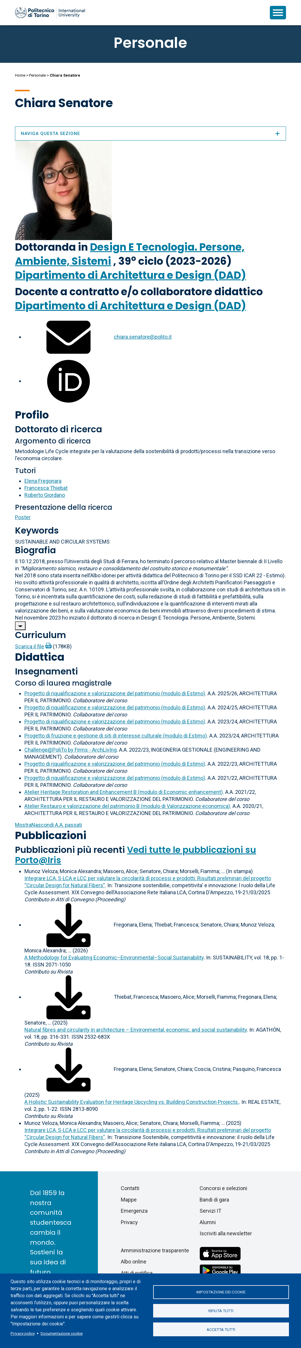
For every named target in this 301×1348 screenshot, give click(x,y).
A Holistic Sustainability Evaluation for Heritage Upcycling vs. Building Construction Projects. (131, 1102)
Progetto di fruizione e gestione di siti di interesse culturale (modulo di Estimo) (115, 736)
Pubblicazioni (50, 835)
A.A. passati (48, 825)
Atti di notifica (137, 1273)
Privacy (129, 1222)
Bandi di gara (214, 1200)
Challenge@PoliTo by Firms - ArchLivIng (70, 750)
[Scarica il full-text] (68, 925)
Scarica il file (29, 646)
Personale (37, 75)
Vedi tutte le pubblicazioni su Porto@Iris (135, 855)
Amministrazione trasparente (155, 1250)
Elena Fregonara (42, 481)
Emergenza (134, 1211)
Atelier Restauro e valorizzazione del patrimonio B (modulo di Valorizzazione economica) (127, 806)
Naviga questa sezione (150, 133)
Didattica (39, 657)
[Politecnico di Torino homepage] (50, 12)
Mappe (129, 1200)
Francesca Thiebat (46, 488)
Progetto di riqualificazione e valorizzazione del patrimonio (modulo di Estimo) (114, 693)
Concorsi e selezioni (223, 1188)
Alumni (208, 1222)
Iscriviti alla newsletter (226, 1233)
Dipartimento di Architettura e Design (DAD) (130, 275)
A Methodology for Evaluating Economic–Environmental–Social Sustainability (114, 957)
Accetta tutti (221, 1329)
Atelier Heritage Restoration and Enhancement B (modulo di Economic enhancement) (123, 792)
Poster (23, 517)
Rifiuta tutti (220, 1310)
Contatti (130, 1188)
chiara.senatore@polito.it (143, 337)
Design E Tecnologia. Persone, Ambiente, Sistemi (130, 254)
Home (20, 75)
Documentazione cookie (62, 1333)
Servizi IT (210, 1211)
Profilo (32, 415)
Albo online (133, 1261)
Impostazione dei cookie (220, 1291)
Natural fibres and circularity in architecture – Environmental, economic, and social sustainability (135, 1030)
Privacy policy (23, 1333)
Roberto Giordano (44, 495)
